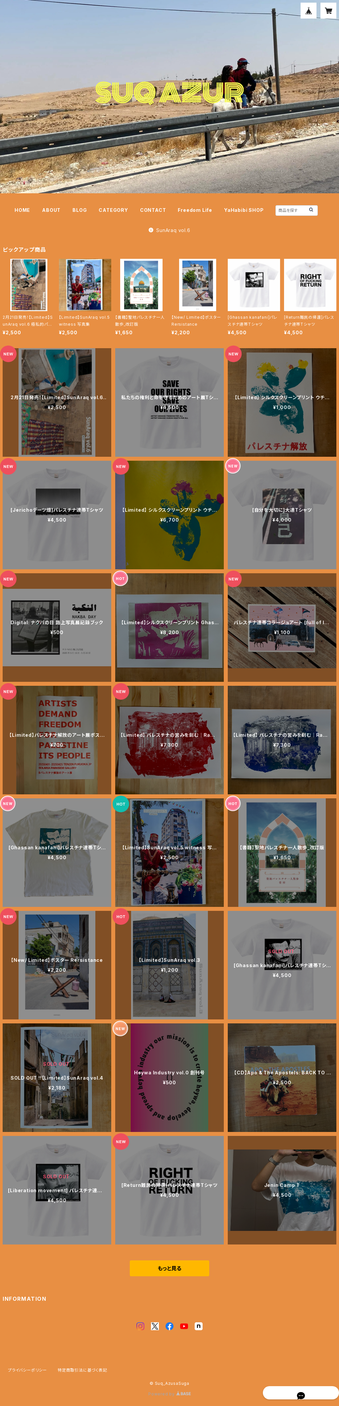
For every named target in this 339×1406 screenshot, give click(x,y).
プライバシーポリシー (27, 1370)
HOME (22, 210)
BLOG (80, 210)
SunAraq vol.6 (169, 230)
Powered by (169, 1393)
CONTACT (153, 210)
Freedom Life (195, 210)
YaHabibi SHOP (244, 210)
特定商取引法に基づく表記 (82, 1370)
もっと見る (169, 1268)
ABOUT (51, 210)
